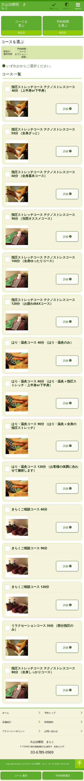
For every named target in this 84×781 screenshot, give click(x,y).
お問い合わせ (51, 732)
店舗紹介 (6, 723)
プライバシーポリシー (13, 732)
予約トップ (50, 713)
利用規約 (48, 723)
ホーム (5, 713)
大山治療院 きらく (13, 6)
